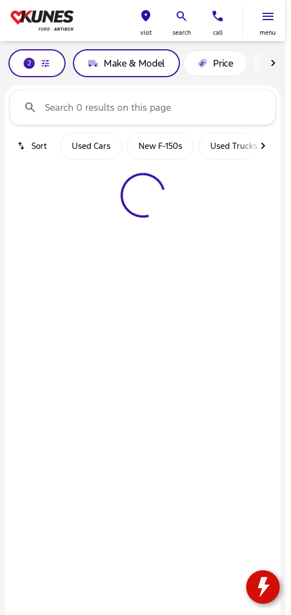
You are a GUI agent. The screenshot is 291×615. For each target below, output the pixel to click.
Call (218, 32)
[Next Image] (273, 63)
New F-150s (160, 145)
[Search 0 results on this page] (143, 107)
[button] (146, 21)
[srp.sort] (33, 146)
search (182, 32)
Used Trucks (233, 145)
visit (146, 32)
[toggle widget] (263, 587)
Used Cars (91, 145)
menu (267, 32)
